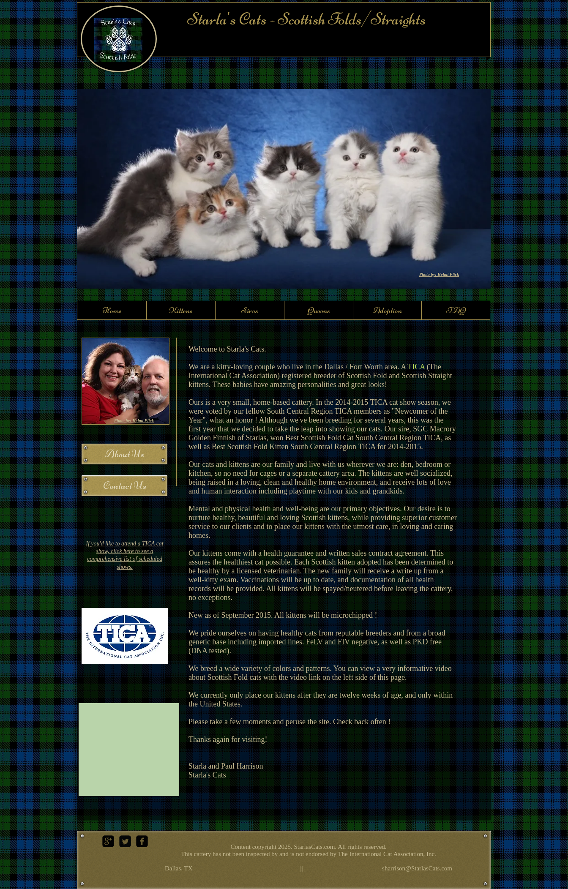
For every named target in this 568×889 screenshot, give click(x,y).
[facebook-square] (142, 841)
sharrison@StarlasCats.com (417, 868)
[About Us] (124, 454)
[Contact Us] (124, 485)
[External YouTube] (129, 749)
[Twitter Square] (125, 841)
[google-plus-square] (108, 841)
